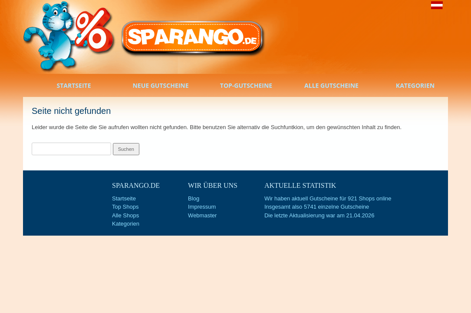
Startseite (65, 86)
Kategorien (405, 86)
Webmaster (202, 215)
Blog (193, 198)
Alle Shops (125, 215)
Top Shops (125, 206)
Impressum (202, 206)
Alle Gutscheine (321, 86)
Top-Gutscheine (235, 86)
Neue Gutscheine (149, 86)
